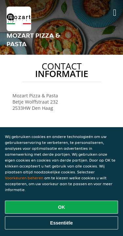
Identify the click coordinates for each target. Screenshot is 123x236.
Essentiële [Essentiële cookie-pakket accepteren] (61, 223)
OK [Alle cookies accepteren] (61, 207)
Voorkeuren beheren (24, 177)
